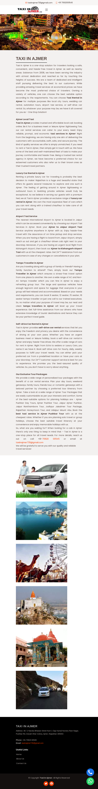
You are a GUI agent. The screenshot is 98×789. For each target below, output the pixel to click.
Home (19, 754)
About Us (20, 759)
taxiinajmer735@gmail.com (29, 442)
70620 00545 (50, 438)
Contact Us (21, 763)
